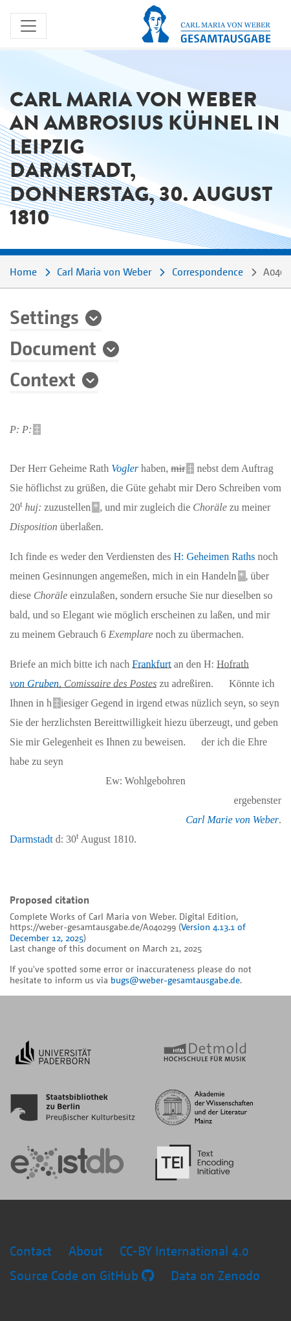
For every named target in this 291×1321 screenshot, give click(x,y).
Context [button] (43, 378)
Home (23, 271)
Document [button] (53, 347)
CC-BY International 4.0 (184, 1251)
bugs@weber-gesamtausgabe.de (175, 979)
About (86, 1251)
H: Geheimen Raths (214, 556)
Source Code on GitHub (82, 1275)
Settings (44, 316)
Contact (31, 1251)
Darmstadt (31, 839)
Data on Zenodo (215, 1275)
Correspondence (207, 271)
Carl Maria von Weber (104, 271)
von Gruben (34, 683)
